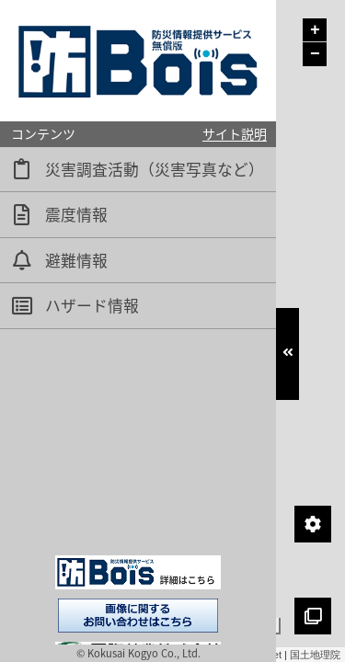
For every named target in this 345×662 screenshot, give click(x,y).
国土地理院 (315, 654)
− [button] (315, 54)
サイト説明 (234, 133)
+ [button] (315, 30)
